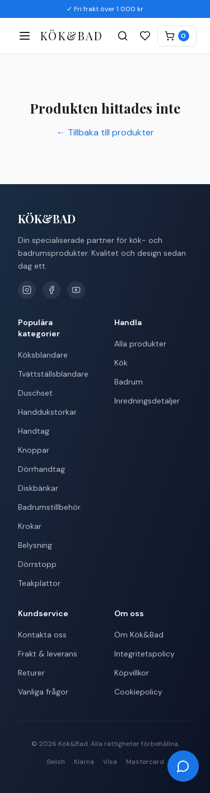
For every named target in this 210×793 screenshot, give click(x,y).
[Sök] (123, 36)
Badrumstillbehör (49, 507)
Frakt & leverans (47, 654)
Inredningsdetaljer (147, 401)
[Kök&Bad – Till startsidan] (72, 36)
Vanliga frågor (43, 692)
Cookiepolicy (138, 692)
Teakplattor (39, 583)
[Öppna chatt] (183, 766)
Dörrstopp (37, 564)
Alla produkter (140, 344)
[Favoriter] (145, 36)
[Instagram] (27, 290)
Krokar (29, 526)
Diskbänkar (38, 488)
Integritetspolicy (144, 654)
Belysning (35, 545)
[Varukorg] (177, 35)
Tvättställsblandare (53, 374)
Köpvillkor (131, 673)
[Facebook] (51, 290)
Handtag (33, 431)
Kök (121, 363)
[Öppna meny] (24, 36)
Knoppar (33, 450)
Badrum (128, 382)
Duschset (35, 393)
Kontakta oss (42, 635)
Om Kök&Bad (139, 635)
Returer (31, 673)
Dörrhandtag (41, 469)
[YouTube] (76, 290)
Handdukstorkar (47, 412)
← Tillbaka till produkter (105, 132)
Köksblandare (43, 355)
